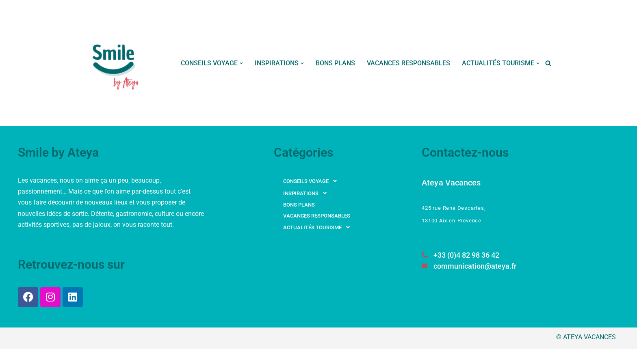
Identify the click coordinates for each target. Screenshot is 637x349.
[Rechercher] (548, 63)
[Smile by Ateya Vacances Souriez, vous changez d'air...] (116, 63)
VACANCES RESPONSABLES (408, 63)
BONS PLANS (335, 63)
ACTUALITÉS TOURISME (318, 227)
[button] (241, 63)
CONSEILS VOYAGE (312, 181)
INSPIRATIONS (307, 193)
